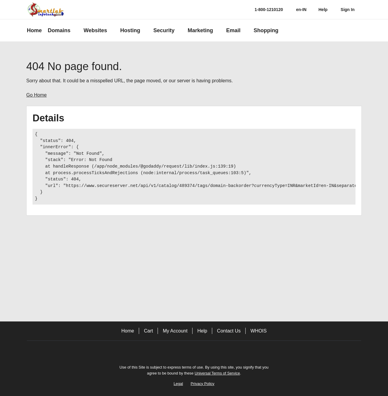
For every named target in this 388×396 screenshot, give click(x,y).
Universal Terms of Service (217, 373)
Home (127, 330)
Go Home (36, 95)
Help (202, 330)
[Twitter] (194, 351)
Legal (178, 383)
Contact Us (229, 330)
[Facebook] (177, 351)
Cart (148, 330)
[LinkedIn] (210, 351)
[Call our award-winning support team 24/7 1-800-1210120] (323, 9)
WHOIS (258, 330)
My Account (175, 330)
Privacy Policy (203, 383)
